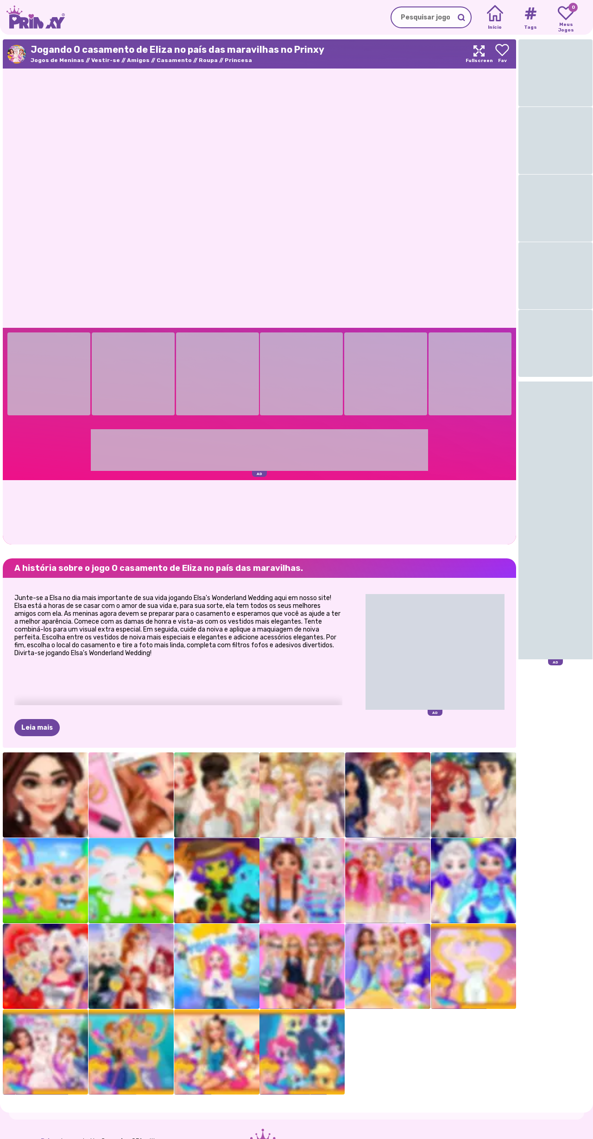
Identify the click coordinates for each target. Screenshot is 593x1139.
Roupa (208, 60)
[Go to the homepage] (32, 17)
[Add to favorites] (502, 54)
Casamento (174, 60)
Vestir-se (105, 60)
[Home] (495, 17)
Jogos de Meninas (57, 60)
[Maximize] (479, 54)
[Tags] (530, 17)
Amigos (138, 60)
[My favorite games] (566, 17)
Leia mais (37, 728)
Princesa (238, 60)
